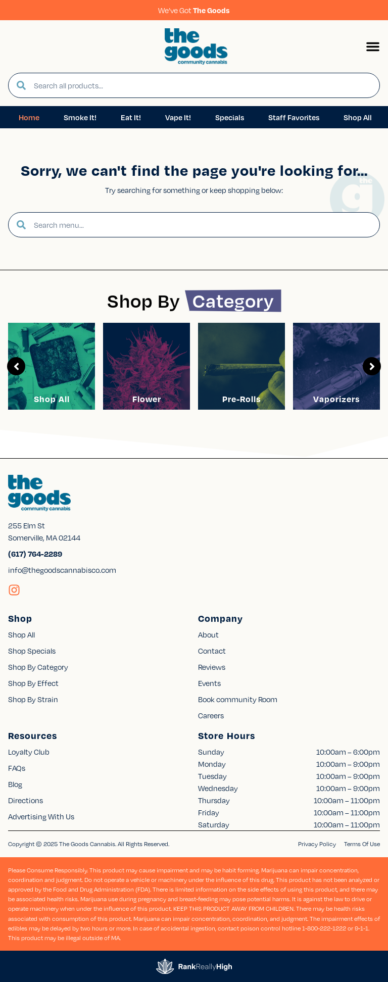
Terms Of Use (362, 844)
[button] (373, 46)
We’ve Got (194, 10)
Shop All (52, 399)
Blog (15, 784)
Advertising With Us (41, 816)
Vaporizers (336, 399)
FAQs (16, 767)
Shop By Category (38, 666)
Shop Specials (32, 650)
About (208, 634)
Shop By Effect (33, 683)
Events (209, 683)
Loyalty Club (29, 751)
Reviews (211, 666)
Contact (212, 650)
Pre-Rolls (241, 399)
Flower (146, 399)
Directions (25, 800)
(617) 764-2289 (35, 553)
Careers (211, 715)
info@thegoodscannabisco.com (62, 569)
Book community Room (237, 699)
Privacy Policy (317, 844)
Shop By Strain (33, 699)
